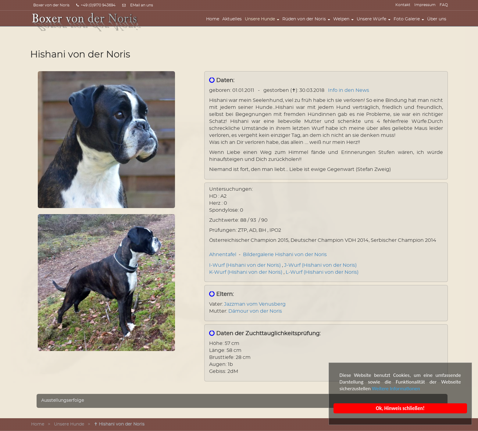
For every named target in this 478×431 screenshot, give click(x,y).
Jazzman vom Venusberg (255, 304)
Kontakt (402, 5)
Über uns (438, 23)
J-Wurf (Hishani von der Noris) (320, 265)
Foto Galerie (410, 23)
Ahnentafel (222, 254)
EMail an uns (141, 5)
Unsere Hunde (263, 23)
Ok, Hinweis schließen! (400, 408)
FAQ (444, 5)
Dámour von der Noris (255, 311)
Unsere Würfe (375, 23)
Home (214, 23)
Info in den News (348, 90)
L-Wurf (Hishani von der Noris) (322, 272)
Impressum (425, 5)
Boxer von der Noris (51, 5)
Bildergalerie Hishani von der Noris (285, 254)
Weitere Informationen (396, 388)
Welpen (345, 23)
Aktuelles (233, 23)
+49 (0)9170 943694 (96, 5)
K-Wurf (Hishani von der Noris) (245, 272)
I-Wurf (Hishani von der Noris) (245, 265)
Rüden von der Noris (308, 23)
